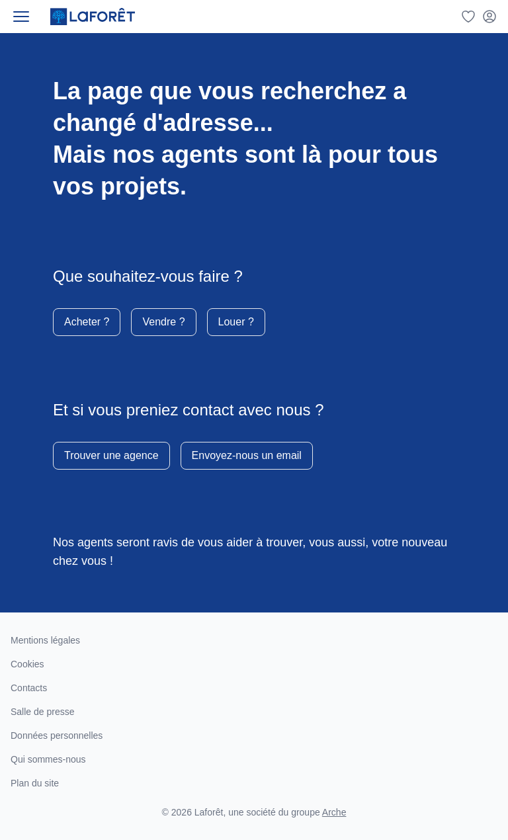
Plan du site (35, 783)
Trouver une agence (111, 455)
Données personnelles (57, 735)
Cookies (27, 664)
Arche (334, 812)
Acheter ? (86, 321)
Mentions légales (45, 640)
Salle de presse (43, 711)
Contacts (29, 688)
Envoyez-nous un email (247, 455)
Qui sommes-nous (48, 759)
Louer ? (236, 321)
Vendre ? (163, 321)
